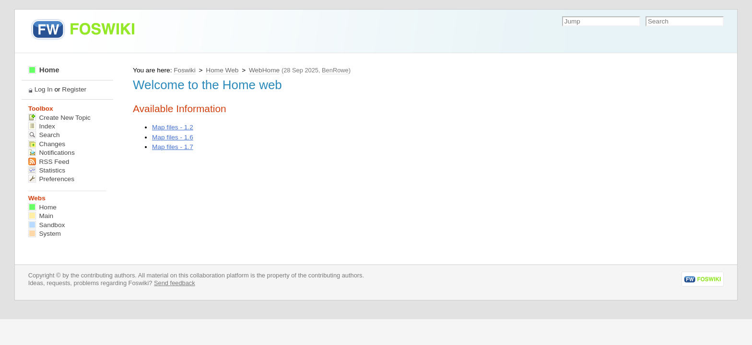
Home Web (222, 70)
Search (44, 134)
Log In (44, 89)
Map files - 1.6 (172, 137)
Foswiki (184, 70)
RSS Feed (49, 161)
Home (43, 70)
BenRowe (335, 70)
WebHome (264, 70)
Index (41, 126)
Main (40, 215)
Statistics (46, 170)
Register (74, 89)
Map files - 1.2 (172, 127)
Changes (46, 144)
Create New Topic (59, 117)
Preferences (51, 179)
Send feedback (174, 283)
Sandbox (46, 225)
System (44, 233)
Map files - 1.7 (172, 146)
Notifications (51, 152)
